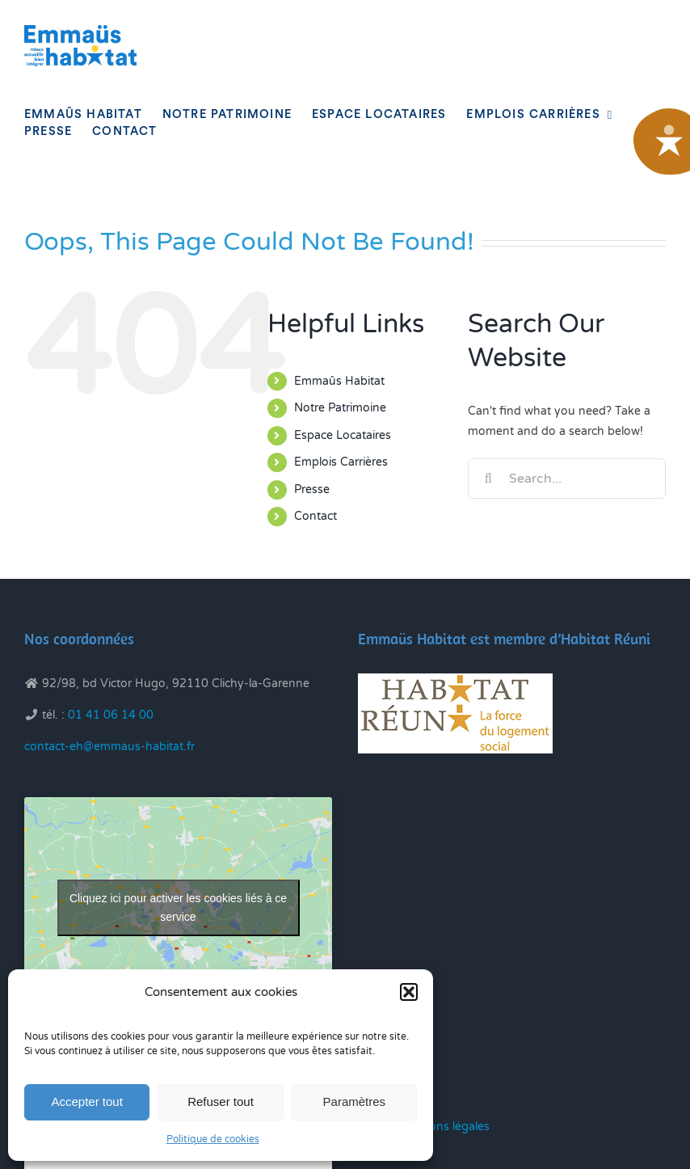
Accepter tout (86, 1101)
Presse (312, 489)
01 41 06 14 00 (111, 715)
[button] (409, 992)
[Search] (488, 478)
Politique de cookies (212, 1139)
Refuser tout (220, 1101)
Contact (315, 516)
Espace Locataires (342, 435)
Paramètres (354, 1101)
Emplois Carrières (341, 462)
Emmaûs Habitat (339, 381)
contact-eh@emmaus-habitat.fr (109, 746)
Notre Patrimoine (340, 408)
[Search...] (567, 478)
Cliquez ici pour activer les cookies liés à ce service (178, 907)
